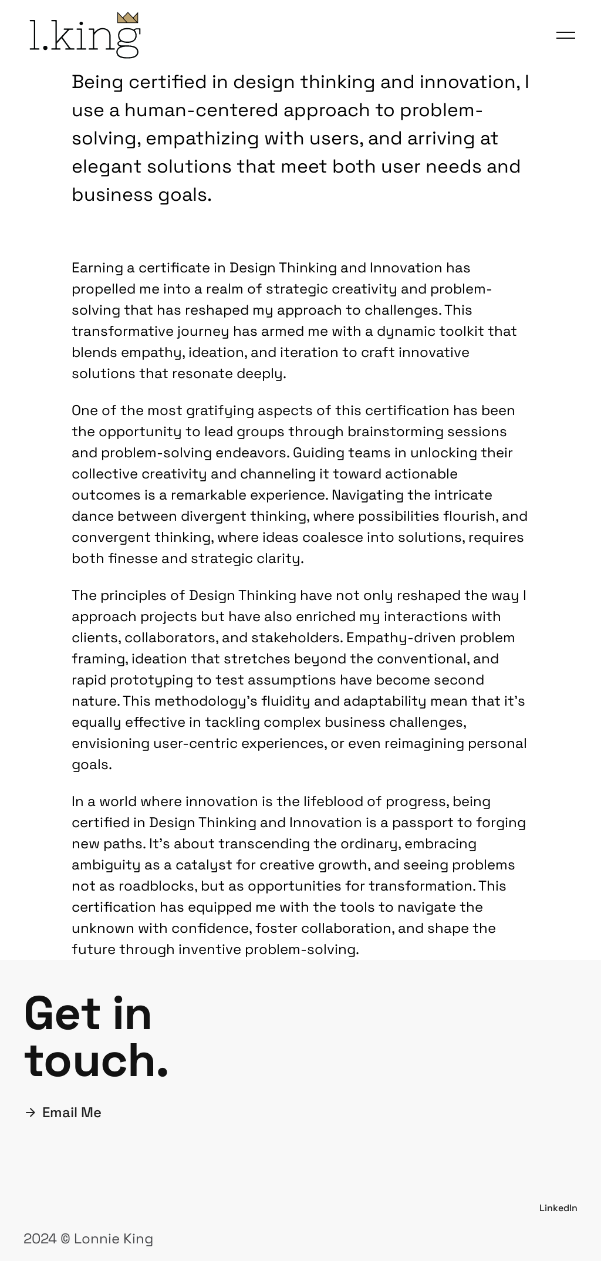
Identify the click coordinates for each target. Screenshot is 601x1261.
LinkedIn (558, 1208)
